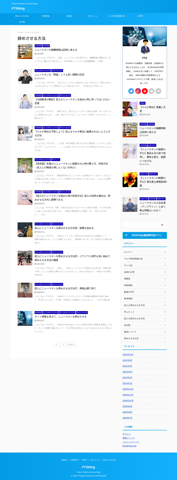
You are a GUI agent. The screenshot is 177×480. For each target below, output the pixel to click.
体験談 (69, 16)
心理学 (140, 16)
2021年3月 (127, 372)
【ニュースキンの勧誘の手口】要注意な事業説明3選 (153, 182)
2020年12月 (128, 389)
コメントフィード (131, 442)
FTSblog (18, 8)
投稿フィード (129, 438)
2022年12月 (128, 354)
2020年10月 (128, 400)
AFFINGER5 (101, 476)
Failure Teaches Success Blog (88, 472)
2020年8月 (127, 412)
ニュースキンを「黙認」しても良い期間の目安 (59, 74)
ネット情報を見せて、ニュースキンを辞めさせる (61, 316)
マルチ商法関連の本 (116, 16)
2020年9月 (127, 406)
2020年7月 (127, 418)
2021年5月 (127, 360)
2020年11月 (128, 395)
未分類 (22, 22)
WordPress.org (129, 446)
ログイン (127, 434)
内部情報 (45, 16)
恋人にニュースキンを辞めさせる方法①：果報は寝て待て (65, 288)
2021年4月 (127, 366)
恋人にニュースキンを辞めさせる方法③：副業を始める (64, 228)
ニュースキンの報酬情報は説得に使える (56, 50)
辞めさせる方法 (22, 16)
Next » (71, 344)
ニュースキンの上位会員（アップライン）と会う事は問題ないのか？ (153, 207)
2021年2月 (127, 377)
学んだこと (93, 16)
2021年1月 (127, 383)
